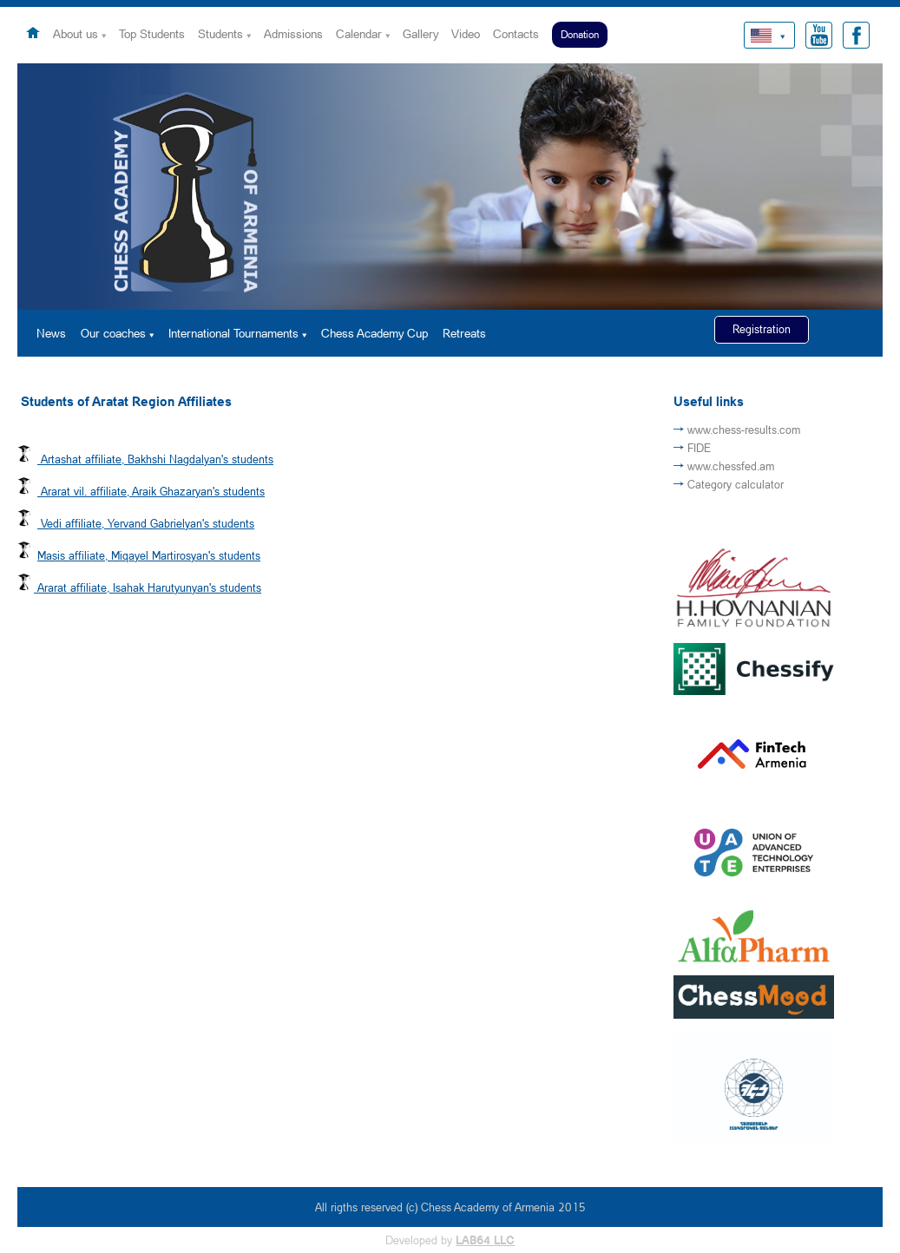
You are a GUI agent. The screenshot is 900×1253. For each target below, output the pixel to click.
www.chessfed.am (730, 466)
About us (75, 33)
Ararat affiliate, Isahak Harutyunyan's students (149, 587)
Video (465, 33)
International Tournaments (233, 332)
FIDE (699, 448)
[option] (450, 186)
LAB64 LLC (485, 1240)
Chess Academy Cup (374, 332)
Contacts (516, 33)
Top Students (152, 33)
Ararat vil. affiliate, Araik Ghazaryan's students (153, 491)
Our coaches (113, 332)
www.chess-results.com (743, 429)
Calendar (359, 33)
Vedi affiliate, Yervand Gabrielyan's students (147, 523)
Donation (580, 34)
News (51, 332)
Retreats (464, 332)
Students (220, 33)
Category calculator (735, 484)
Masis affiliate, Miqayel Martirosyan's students (148, 555)
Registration (761, 329)
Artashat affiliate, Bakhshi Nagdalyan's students (157, 459)
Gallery (420, 33)
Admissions (293, 33)
